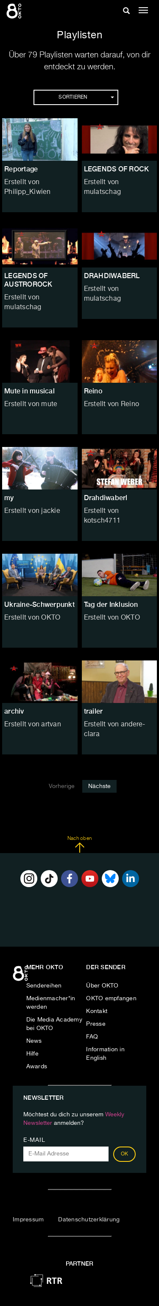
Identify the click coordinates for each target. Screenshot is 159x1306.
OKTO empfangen (111, 999)
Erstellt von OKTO (32, 618)
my (9, 498)
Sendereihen (44, 986)
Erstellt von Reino (111, 404)
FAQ (92, 1037)
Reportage (21, 169)
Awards (36, 1067)
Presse (96, 1024)
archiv (14, 711)
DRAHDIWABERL (112, 276)
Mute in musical (29, 391)
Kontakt (96, 1011)
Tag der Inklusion (111, 604)
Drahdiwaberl (106, 498)
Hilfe (32, 1054)
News (34, 1041)
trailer (93, 711)
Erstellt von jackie (32, 511)
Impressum (28, 1220)
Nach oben (79, 844)
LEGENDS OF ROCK (116, 169)
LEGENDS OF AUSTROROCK (28, 280)
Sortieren (86, 97)
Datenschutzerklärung (89, 1220)
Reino (93, 391)
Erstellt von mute (30, 404)
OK (124, 1154)
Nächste (99, 786)
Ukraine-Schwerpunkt (39, 604)
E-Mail (34, 1140)
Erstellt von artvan (32, 724)
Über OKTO (102, 986)
